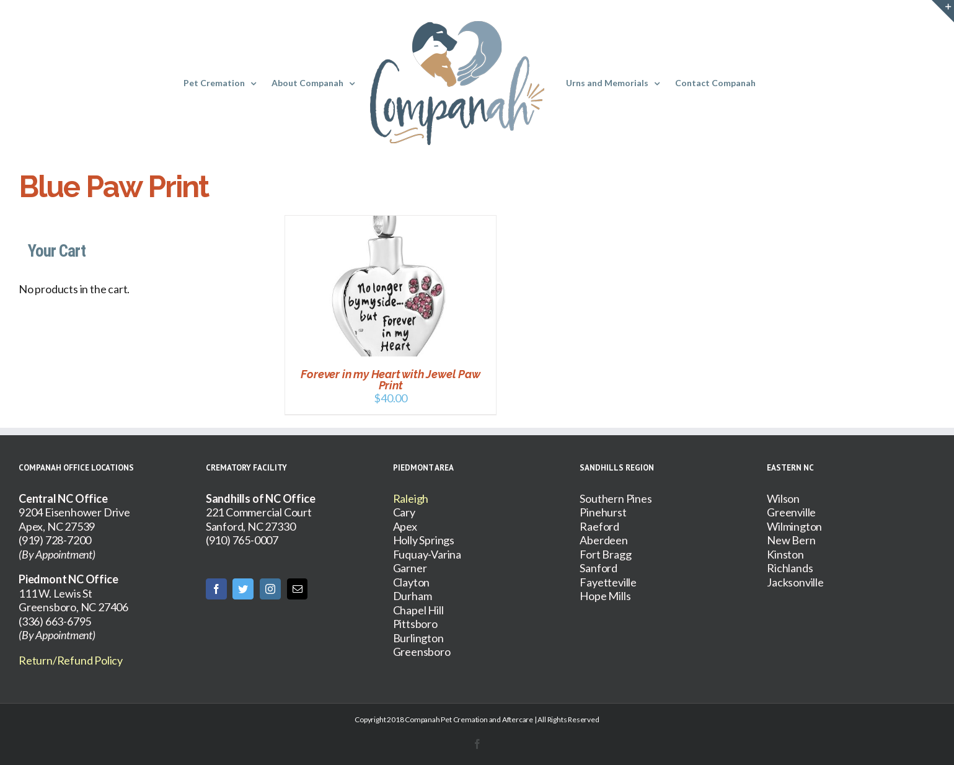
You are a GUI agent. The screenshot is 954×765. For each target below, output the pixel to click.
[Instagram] (270, 588)
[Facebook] (216, 588)
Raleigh (411, 498)
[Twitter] (243, 588)
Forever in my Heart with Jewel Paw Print (390, 380)
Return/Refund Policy (71, 660)
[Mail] (297, 588)
